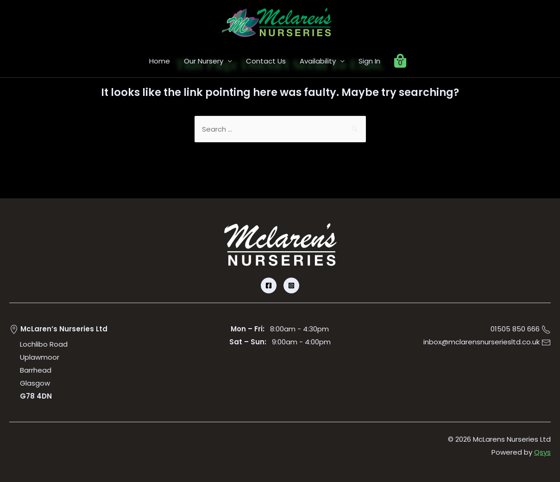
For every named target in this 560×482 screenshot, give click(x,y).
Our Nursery (203, 61)
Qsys (542, 452)
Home (159, 61)
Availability (318, 61)
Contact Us (266, 61)
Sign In (369, 61)
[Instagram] (291, 285)
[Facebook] (269, 285)
